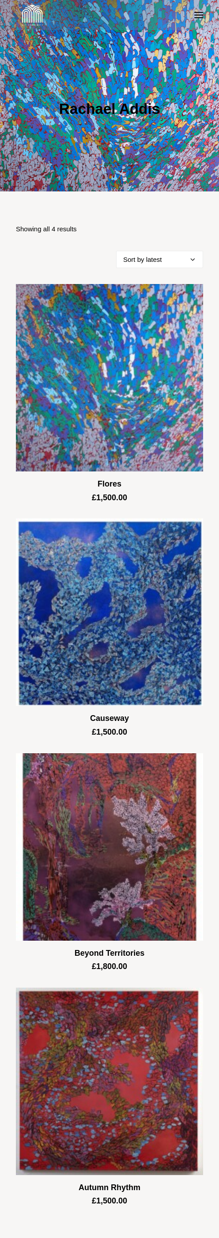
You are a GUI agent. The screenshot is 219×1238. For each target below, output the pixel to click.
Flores (109, 483)
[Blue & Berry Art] (31, 15)
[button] (198, 15)
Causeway (109, 718)
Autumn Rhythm (109, 1187)
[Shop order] (159, 259)
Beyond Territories (110, 953)
